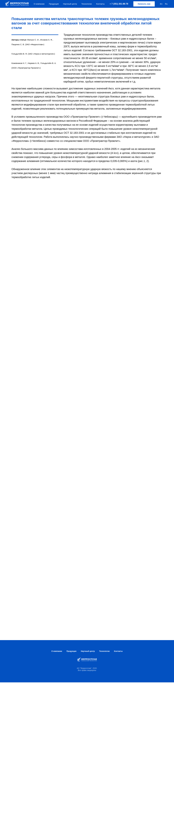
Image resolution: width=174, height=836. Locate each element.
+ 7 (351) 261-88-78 (119, 4)
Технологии (86, 4)
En (161, 4)
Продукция (54, 4)
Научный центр (70, 4)
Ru (166, 4)
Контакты (100, 4)
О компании (39, 4)
